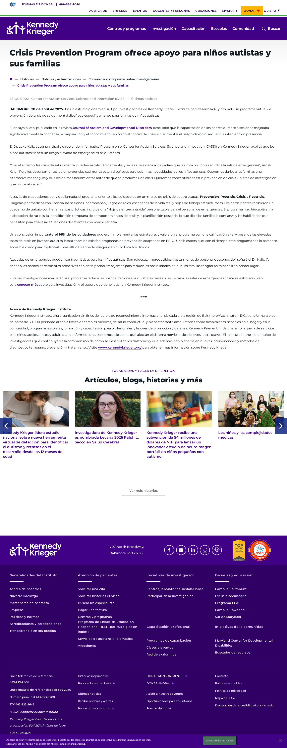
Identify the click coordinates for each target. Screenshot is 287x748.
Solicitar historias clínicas (98, 596)
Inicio (11, 79)
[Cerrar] (280, 740)
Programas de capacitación (168, 640)
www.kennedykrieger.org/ (120, 347)
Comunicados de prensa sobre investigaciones (123, 79)
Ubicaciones (206, 11)
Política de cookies (228, 683)
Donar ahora (157, 683)
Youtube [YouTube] (181, 550)
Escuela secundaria (231, 596)
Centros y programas (126, 28)
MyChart (229, 11)
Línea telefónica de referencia (31, 680)
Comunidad (243, 28)
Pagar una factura (92, 610)
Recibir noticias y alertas (95, 701)
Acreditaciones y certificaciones (35, 624)
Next (281, 426)
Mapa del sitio (225, 698)
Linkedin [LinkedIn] (193, 550)
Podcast (217, 550)
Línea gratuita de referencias (40, 690)
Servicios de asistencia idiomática (105, 639)
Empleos (120, 11)
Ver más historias (143, 491)
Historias (27, 79)
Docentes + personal (171, 11)
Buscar (274, 28)
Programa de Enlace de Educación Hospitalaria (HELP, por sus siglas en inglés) (107, 627)
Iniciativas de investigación (170, 575)
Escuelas (219, 28)
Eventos (140, 11)
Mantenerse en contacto (29, 603)
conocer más (27, 284)
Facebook (169, 550)
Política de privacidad (230, 690)
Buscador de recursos (233, 652)
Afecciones (87, 646)
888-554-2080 (69, 4)
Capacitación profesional (168, 627)
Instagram (205, 550)
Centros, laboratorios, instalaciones (175, 589)
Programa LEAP (228, 603)
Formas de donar (37, 4)
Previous (6, 426)
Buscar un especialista (96, 603)
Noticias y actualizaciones (61, 79)
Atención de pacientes (97, 575)
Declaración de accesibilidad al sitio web (244, 705)
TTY (22, 704)
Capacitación (193, 28)
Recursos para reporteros (96, 708)
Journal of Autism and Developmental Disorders (112, 128)
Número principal (32, 697)
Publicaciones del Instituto (97, 683)
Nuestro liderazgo (24, 596)
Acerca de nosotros (25, 589)
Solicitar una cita (91, 589)
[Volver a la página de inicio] (32, 29)
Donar (249, 11)
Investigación (163, 28)
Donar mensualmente (164, 676)
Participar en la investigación (170, 596)
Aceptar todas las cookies (219, 740)
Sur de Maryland (228, 617)
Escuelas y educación (234, 575)
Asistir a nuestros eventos (164, 693)
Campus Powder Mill (232, 610)
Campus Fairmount (231, 589)
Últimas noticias (89, 693)
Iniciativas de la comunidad (239, 627)
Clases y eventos (159, 647)
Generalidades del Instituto (34, 575)
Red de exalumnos (161, 654)
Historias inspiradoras (93, 676)
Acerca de (98, 11)
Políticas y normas (25, 617)
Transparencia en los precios (33, 631)
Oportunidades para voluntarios (169, 701)
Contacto (221, 676)
